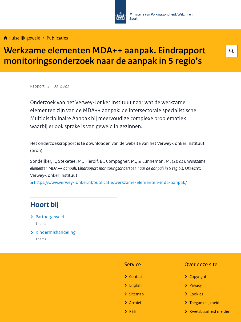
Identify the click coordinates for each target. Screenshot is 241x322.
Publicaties (57, 38)
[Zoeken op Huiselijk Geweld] (231, 51)
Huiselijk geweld (22, 38)
